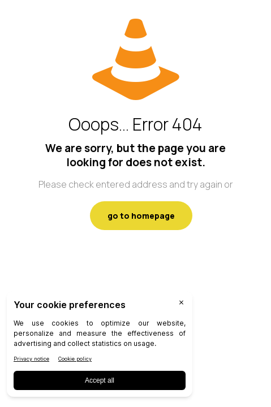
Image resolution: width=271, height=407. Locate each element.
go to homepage (141, 215)
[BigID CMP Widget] (99, 347)
